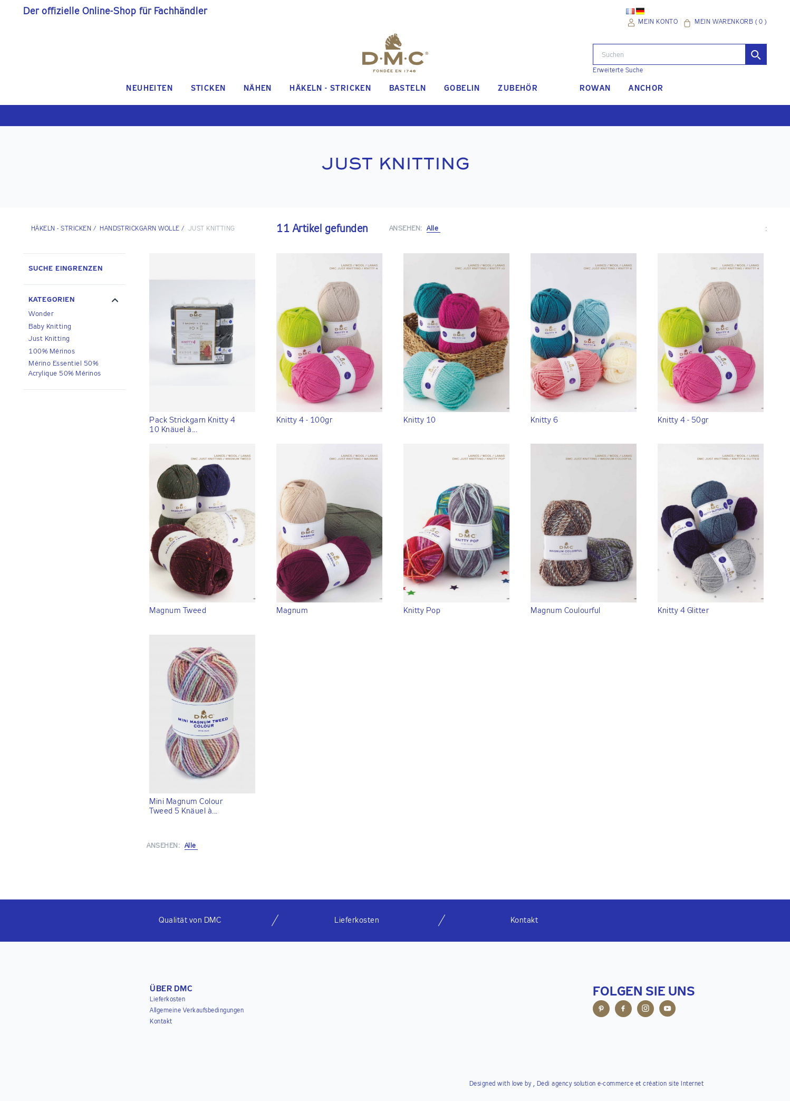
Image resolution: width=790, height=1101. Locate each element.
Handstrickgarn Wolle (140, 229)
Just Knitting (49, 339)
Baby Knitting (50, 326)
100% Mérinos (51, 351)
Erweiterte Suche (618, 71)
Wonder (40, 314)
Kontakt (161, 1022)
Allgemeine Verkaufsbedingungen (197, 1011)
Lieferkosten (167, 1000)
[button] (74, 301)
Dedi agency (554, 1084)
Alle (433, 228)
